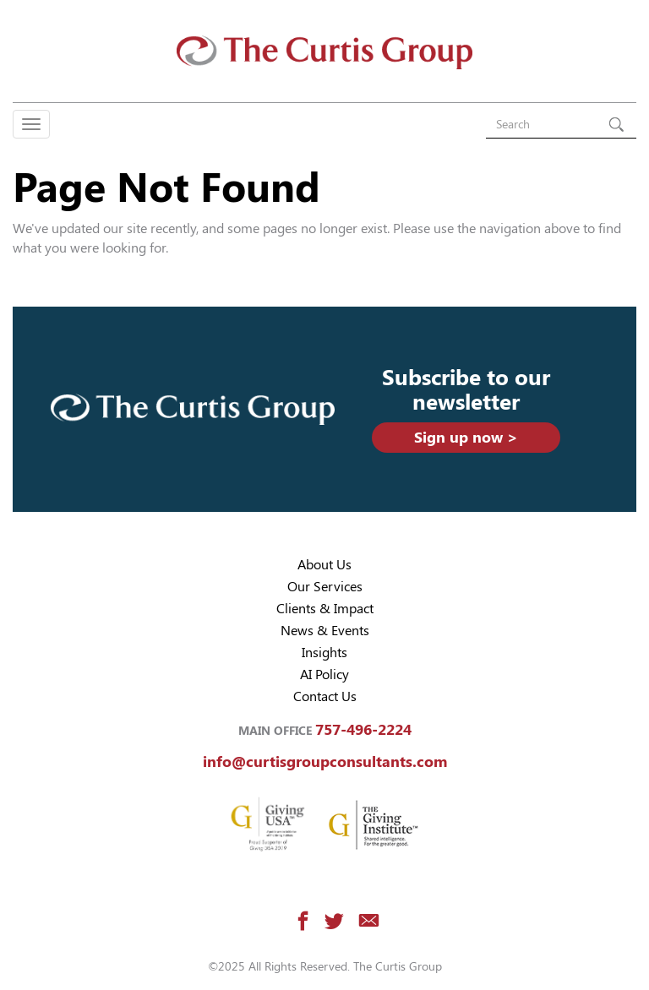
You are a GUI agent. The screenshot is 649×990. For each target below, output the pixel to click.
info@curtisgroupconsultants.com (325, 761)
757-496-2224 (363, 729)
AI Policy (324, 674)
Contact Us (325, 696)
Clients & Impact (325, 609)
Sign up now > (466, 437)
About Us (324, 565)
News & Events (325, 631)
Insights (324, 653)
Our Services (325, 587)
